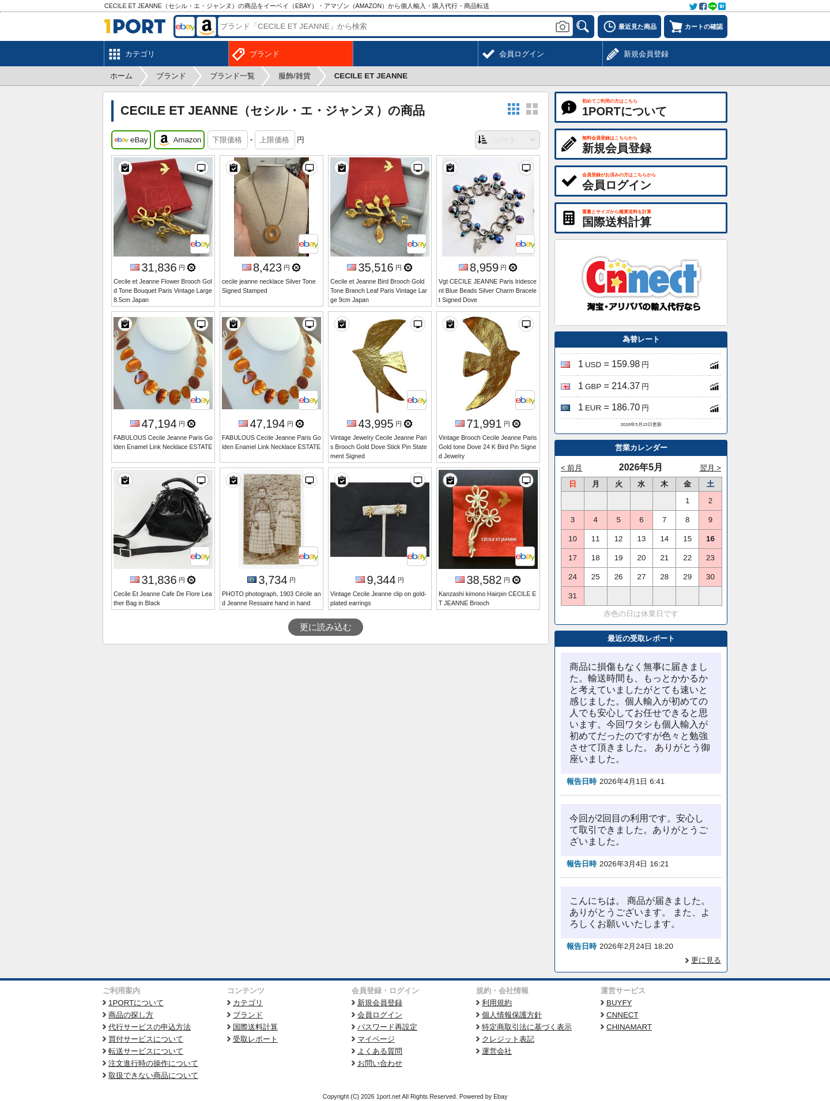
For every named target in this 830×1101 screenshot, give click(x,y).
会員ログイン (379, 1014)
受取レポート (255, 1039)
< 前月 (572, 467)
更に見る (706, 960)
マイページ (376, 1039)
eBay (131, 140)
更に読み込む (326, 627)
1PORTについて (136, 1002)
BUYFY (619, 1002)
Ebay (500, 1096)
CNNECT (622, 1014)
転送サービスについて (145, 1051)
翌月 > (711, 467)
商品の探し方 (130, 1014)
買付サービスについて (145, 1039)
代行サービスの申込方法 (149, 1027)
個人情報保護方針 (512, 1014)
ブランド (248, 1014)
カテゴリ (248, 1002)
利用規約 (497, 1002)
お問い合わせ (379, 1063)
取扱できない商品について (153, 1075)
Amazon (179, 140)
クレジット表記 (508, 1039)
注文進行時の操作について (153, 1063)
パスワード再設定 (387, 1027)
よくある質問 (379, 1051)
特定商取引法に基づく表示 (527, 1027)
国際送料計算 (255, 1027)
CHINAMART (629, 1027)
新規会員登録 (379, 1002)
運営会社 (497, 1051)
